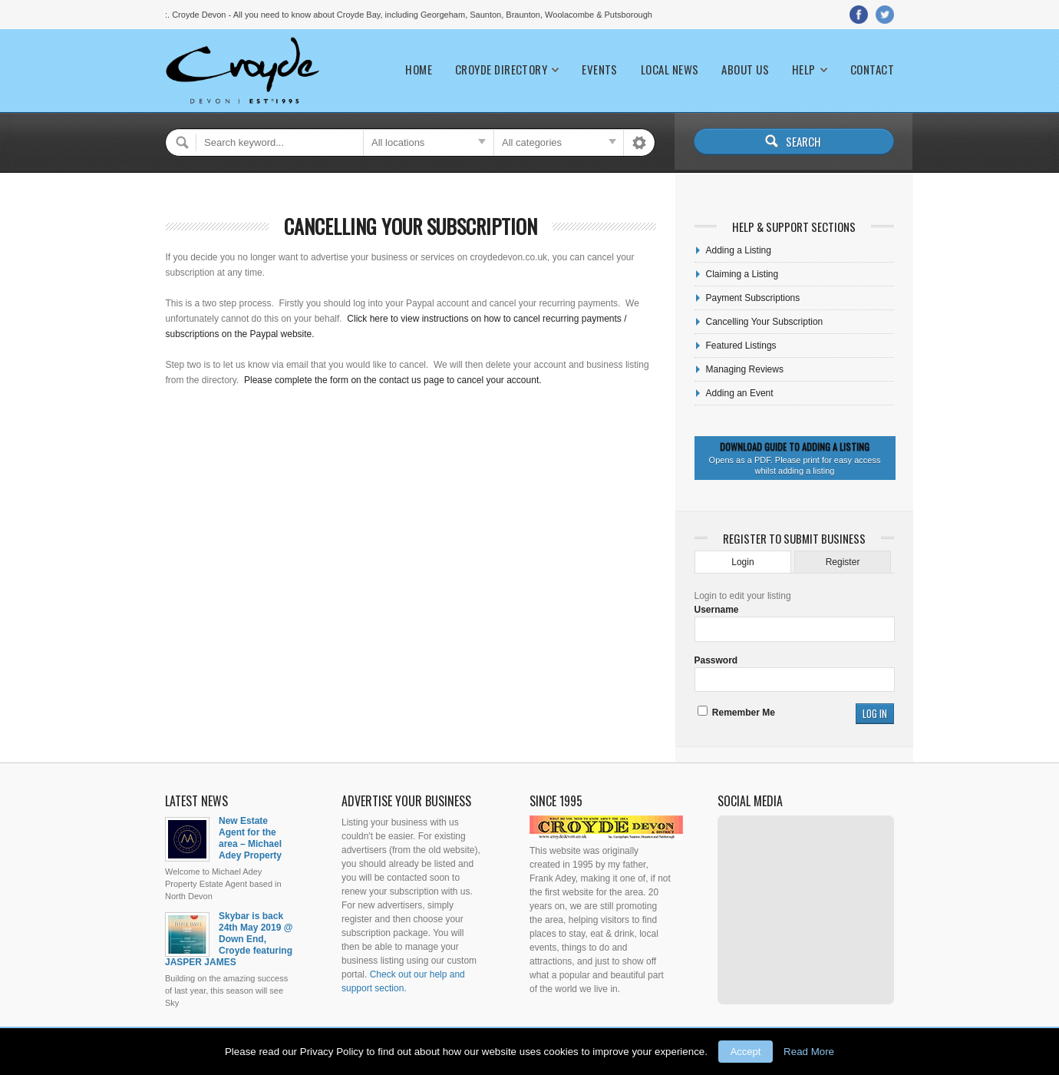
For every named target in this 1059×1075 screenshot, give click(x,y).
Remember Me (736, 712)
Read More (809, 1051)
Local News (670, 69)
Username (716, 609)
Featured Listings (741, 345)
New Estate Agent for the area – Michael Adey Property (250, 838)
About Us (745, 69)
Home (418, 69)
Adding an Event (740, 393)
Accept (746, 1051)
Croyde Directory (501, 69)
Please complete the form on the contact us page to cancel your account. (393, 380)
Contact (872, 69)
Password (716, 660)
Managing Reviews (745, 369)
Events (600, 69)
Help (804, 69)
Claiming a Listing (742, 274)
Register (843, 562)
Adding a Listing (738, 250)
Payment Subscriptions (753, 298)
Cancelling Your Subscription (410, 226)
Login (742, 562)
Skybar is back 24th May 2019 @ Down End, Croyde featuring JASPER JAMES (228, 939)
